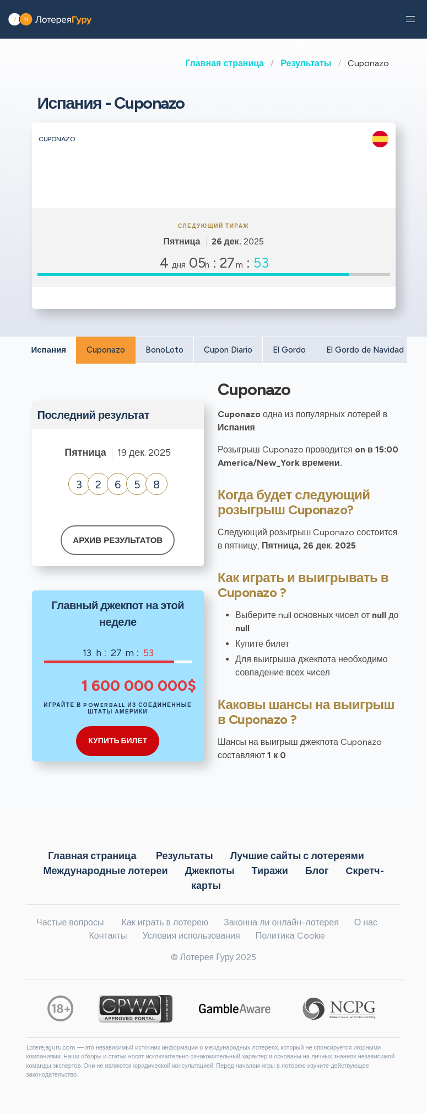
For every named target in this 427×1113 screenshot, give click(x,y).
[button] (410, 19)
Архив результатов (118, 540)
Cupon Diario (228, 350)
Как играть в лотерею (164, 922)
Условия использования (191, 935)
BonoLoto (164, 350)
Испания (49, 350)
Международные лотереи (105, 871)
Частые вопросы (70, 922)
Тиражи (270, 871)
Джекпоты (210, 871)
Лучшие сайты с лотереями (297, 856)
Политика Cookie (290, 935)
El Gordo (289, 350)
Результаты (305, 63)
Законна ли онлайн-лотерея (281, 922)
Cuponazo (106, 350)
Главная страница (224, 63)
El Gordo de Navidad (365, 350)
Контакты (108, 935)
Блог (317, 871)
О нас (365, 922)
